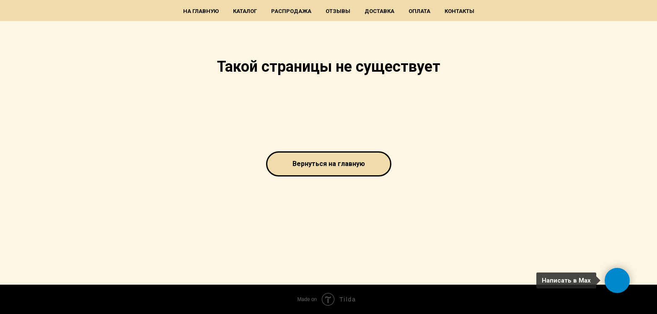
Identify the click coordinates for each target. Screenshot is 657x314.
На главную (201, 11)
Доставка (379, 11)
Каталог (245, 11)
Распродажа (291, 11)
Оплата (419, 11)
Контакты (459, 11)
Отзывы (338, 11)
